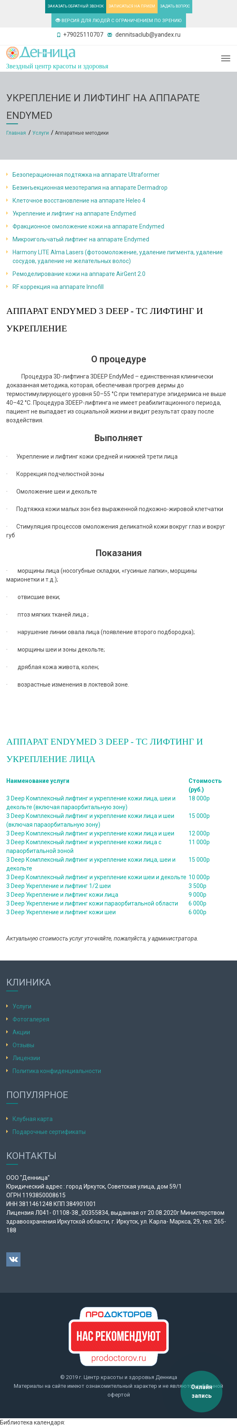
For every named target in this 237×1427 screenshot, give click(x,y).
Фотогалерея (31, 1019)
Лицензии (26, 1058)
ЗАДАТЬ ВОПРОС (175, 6)
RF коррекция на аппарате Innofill (58, 286)
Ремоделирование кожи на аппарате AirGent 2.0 (79, 274)
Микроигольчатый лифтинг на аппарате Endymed (81, 239)
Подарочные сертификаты (49, 1132)
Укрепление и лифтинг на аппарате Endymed (74, 213)
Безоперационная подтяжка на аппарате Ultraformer (86, 174)
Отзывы (23, 1045)
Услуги (22, 1006)
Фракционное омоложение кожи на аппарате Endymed (88, 226)
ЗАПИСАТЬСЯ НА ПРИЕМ (132, 6)
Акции (21, 1032)
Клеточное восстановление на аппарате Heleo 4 (79, 200)
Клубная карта (33, 1119)
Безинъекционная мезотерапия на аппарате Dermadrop (90, 187)
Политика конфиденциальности (57, 1071)
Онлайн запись (201, 1391)
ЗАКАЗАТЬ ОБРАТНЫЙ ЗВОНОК (76, 6)
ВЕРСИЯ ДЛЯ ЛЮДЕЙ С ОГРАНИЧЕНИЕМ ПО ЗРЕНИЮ (119, 20)
